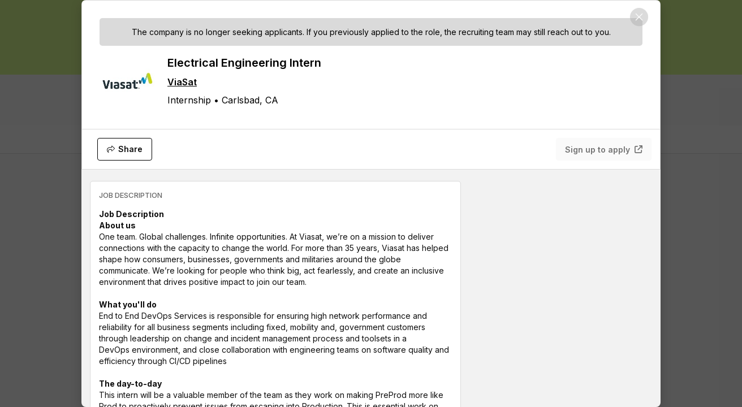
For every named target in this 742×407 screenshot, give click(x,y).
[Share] (124, 149)
